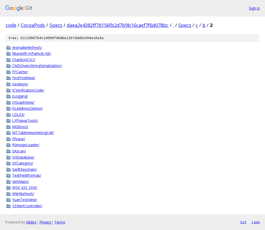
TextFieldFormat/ (26, 175)
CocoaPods (33, 25)
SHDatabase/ (23, 157)
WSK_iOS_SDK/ (24, 187)
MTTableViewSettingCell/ (33, 132)
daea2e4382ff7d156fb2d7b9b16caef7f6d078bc (117, 25)
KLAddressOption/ (27, 108)
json (256, 222)
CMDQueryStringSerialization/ (37, 65)
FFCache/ (20, 71)
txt (243, 222)
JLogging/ (20, 96)
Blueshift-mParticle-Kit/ (31, 53)
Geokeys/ (20, 83)
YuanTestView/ (24, 199)
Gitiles (31, 222)
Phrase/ (18, 138)
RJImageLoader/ (25, 144)
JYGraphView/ (23, 102)
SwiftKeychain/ (24, 169)
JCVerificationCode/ (28, 90)
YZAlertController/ (27, 205)
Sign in (254, 8)
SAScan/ (19, 151)
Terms (59, 222)
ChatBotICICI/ (23, 59)
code (11, 25)
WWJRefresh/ (23, 193)
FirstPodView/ (23, 77)
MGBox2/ (20, 126)
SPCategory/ (22, 163)
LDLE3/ (18, 114)
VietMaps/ (20, 181)
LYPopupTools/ (25, 120)
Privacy (45, 222)
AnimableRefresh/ (27, 47)
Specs (55, 25)
